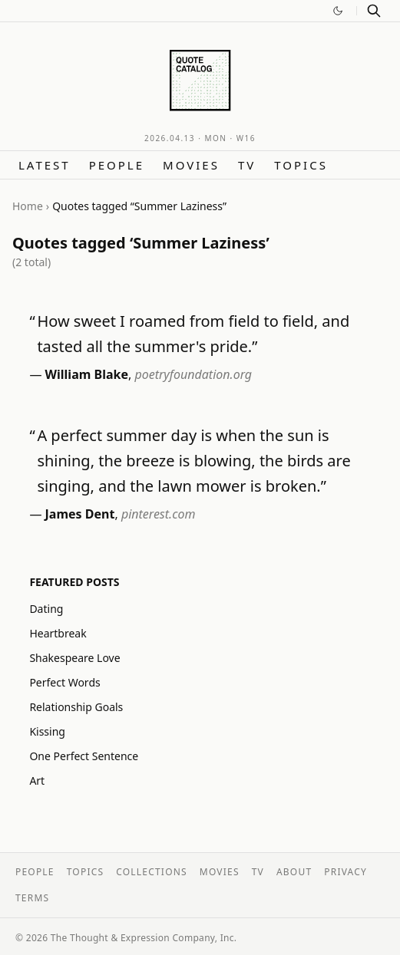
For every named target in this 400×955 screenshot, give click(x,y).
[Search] (374, 10)
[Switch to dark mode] (338, 11)
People (116, 165)
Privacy (345, 871)
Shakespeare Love (74, 657)
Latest (44, 165)
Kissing (47, 731)
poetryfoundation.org (193, 374)
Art (37, 780)
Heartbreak (57, 633)
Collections (151, 871)
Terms (32, 897)
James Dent (80, 513)
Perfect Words (64, 682)
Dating (46, 608)
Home (27, 206)
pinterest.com (158, 513)
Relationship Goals (76, 707)
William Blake (86, 374)
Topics (301, 165)
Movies (191, 165)
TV (247, 165)
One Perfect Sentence (83, 756)
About (294, 871)
